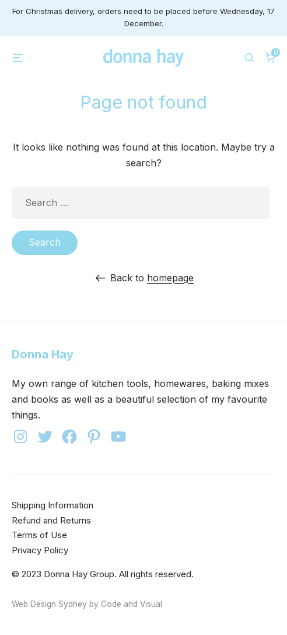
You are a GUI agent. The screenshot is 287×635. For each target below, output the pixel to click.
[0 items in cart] (270, 57)
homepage (170, 278)
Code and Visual (131, 604)
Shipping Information (52, 505)
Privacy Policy (40, 550)
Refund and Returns (51, 520)
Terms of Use (39, 534)
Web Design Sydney (49, 604)
